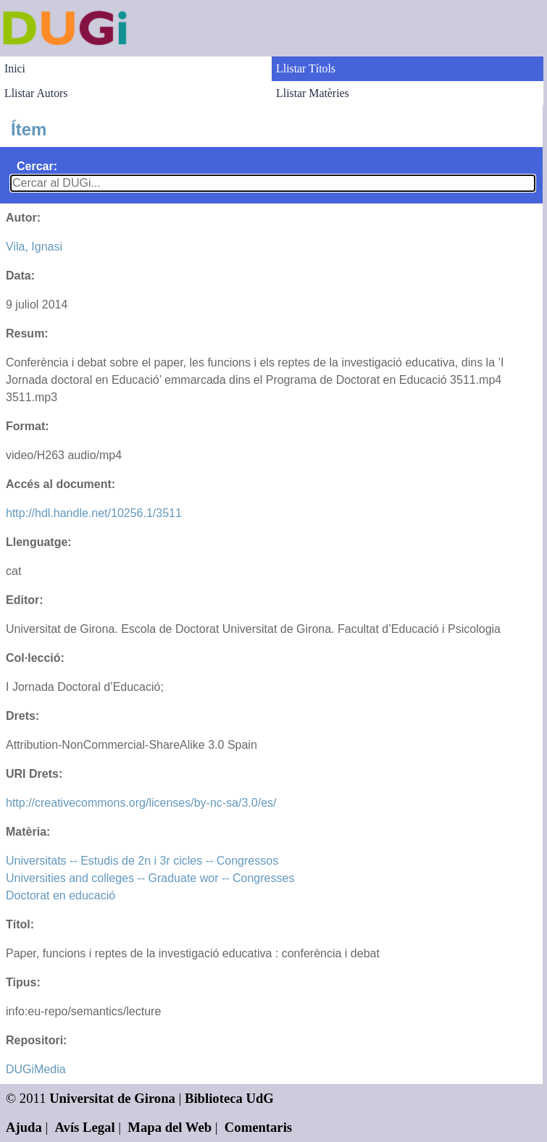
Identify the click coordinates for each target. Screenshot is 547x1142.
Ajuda (24, 1127)
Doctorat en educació (60, 895)
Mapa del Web (170, 1127)
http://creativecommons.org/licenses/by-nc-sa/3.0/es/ (141, 803)
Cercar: (37, 166)
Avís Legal (85, 1127)
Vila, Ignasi (34, 246)
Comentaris (258, 1127)
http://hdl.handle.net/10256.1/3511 (94, 513)
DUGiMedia (36, 1069)
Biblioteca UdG (229, 1098)
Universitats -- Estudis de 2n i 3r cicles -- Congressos (142, 861)
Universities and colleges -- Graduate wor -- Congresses (150, 878)
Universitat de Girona (112, 1098)
